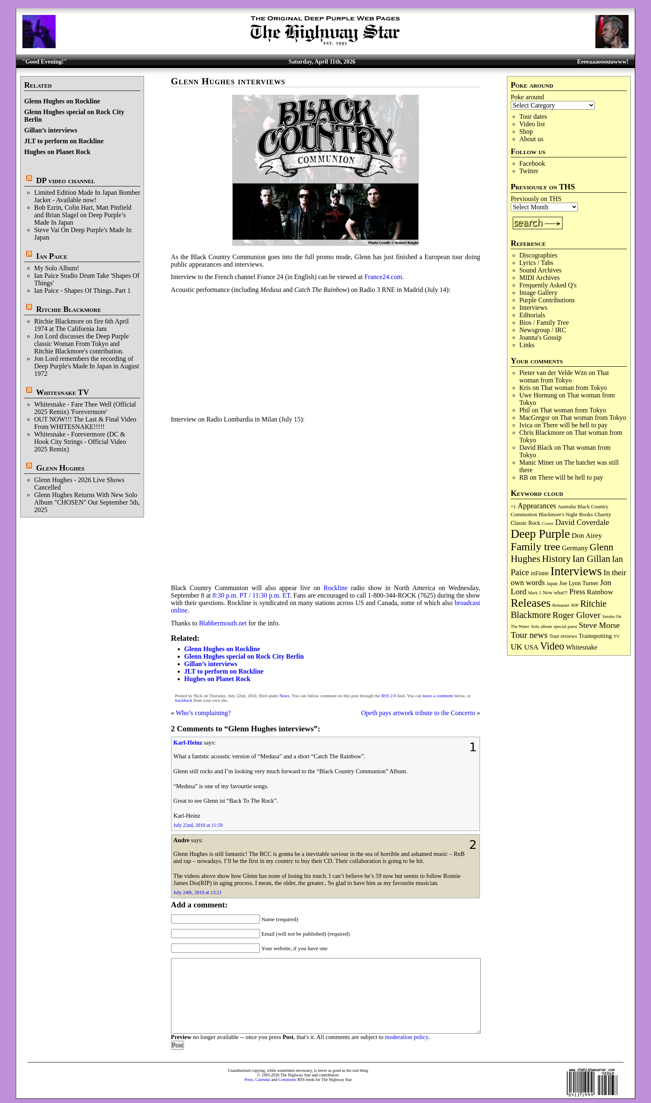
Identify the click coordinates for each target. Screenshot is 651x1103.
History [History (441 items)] (556, 558)
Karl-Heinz (188, 742)
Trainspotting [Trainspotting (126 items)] (595, 635)
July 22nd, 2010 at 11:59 (198, 825)
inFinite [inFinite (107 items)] (539, 573)
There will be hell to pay (574, 425)
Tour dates (533, 116)
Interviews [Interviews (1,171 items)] (576, 571)
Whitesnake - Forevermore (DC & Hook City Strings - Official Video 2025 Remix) (80, 442)
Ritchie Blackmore (68, 309)
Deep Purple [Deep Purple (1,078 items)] (540, 533)
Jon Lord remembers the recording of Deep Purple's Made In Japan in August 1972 (86, 366)
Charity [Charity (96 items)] (603, 514)
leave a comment (438, 696)
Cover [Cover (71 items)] (547, 523)
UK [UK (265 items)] (516, 646)
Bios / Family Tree (544, 322)
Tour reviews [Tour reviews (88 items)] (563, 636)
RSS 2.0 (388, 696)
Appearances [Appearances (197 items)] (537, 506)
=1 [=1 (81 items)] (513, 507)
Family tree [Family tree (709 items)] (535, 547)
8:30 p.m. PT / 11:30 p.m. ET (251, 595)
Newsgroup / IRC (542, 329)
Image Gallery (538, 292)
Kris (525, 387)
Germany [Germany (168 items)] (575, 548)
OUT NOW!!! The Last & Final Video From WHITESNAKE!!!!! (85, 423)
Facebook (532, 163)
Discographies (538, 255)
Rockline (335, 587)
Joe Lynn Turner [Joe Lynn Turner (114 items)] (578, 583)
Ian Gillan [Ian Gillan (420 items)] (591, 559)
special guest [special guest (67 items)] (565, 626)
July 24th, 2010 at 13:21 (198, 892)
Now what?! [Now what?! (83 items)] (555, 593)
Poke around (527, 96)
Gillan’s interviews (50, 130)
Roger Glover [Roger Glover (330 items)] (577, 615)
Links (526, 344)
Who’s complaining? (203, 712)
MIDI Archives (539, 277)
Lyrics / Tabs (536, 262)
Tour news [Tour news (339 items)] (529, 635)
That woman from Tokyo (564, 376)
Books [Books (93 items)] (586, 514)
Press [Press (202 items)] (577, 592)
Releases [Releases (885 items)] (531, 602)
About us (531, 138)
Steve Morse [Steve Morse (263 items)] (599, 625)
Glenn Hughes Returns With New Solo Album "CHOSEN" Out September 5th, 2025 (87, 502)
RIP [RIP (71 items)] (575, 605)
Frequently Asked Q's (548, 285)
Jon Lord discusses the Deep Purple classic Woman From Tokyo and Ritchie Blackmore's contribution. (81, 344)
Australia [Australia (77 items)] (566, 507)
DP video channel (65, 180)
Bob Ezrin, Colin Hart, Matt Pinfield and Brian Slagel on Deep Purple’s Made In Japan (82, 215)
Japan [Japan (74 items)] (552, 583)
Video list (532, 123)
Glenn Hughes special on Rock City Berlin (244, 656)
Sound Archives (540, 270)
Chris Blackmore (542, 432)
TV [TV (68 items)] (617, 636)
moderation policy (406, 1037)
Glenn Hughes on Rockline (62, 101)
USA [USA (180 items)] (531, 647)
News (284, 696)
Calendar (262, 1079)
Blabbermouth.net (223, 623)
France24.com (383, 276)
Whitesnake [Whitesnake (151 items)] (581, 647)
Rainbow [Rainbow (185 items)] (600, 592)
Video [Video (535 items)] (552, 646)
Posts (249, 1079)
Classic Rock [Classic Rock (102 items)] (525, 523)
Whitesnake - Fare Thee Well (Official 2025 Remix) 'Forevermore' (85, 408)
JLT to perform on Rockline (63, 141)
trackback (183, 700)
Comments (287, 1079)
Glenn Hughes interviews (228, 81)
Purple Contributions (547, 300)
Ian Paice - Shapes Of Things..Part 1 (82, 290)
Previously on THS (536, 198)
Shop (526, 131)
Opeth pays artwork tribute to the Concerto (418, 712)
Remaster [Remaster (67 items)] (560, 605)
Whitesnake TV (62, 392)
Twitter (528, 170)
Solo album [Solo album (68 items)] (541, 626)
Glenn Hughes (60, 467)
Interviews (533, 307)
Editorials (532, 315)
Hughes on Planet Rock (57, 151)
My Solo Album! (56, 268)
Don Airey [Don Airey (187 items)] (587, 535)
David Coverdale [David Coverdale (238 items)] (582, 522)
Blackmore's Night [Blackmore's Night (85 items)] (558, 514)
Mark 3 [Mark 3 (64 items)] (534, 593)
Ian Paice (51, 256)
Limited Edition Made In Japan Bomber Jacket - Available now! (87, 196)
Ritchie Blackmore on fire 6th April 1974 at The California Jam (81, 325)
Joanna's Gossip (540, 337)
